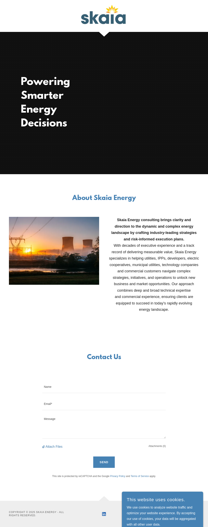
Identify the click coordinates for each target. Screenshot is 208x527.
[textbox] (104, 387)
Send (104, 462)
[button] (44, 446)
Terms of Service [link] (140, 476)
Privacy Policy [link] (117, 476)
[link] (104, 15)
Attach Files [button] (54, 446)
